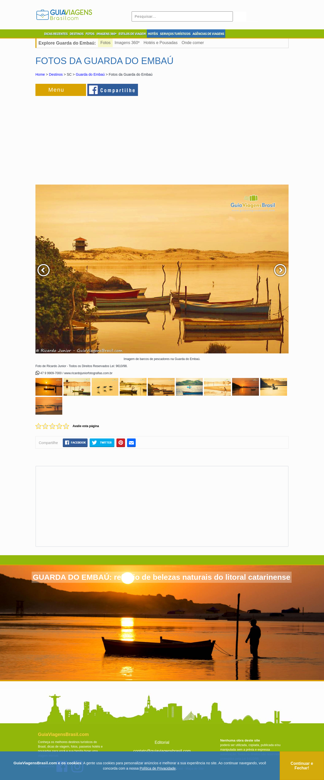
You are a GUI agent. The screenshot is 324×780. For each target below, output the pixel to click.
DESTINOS (77, 34)
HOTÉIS (153, 34)
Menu (56, 90)
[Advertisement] (90, 137)
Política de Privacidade (158, 768)
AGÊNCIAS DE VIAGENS (208, 34)
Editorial (162, 742)
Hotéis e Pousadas (160, 43)
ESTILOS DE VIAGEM (132, 34)
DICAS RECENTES (56, 34)
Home (40, 74)
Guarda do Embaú (90, 74)
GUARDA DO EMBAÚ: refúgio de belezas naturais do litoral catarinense (161, 577)
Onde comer (193, 43)
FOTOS (90, 34)
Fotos (105, 43)
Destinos (56, 74)
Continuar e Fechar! (302, 765)
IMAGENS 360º (106, 34)
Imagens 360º (127, 43)
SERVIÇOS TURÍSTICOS (175, 34)
